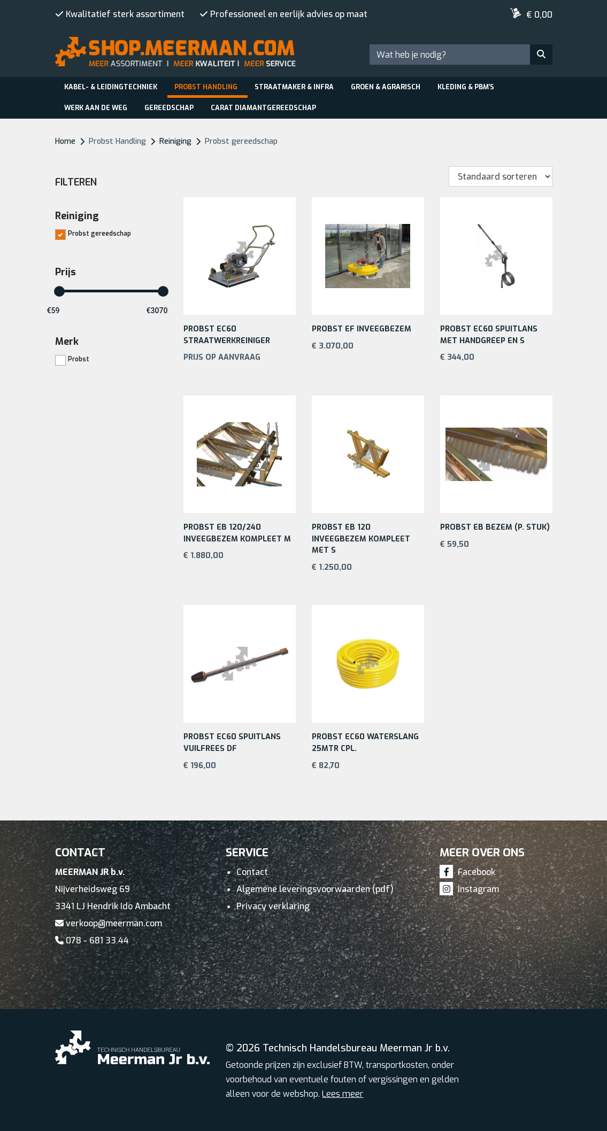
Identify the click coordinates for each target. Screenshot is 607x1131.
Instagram (469, 889)
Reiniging (175, 141)
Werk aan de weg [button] (95, 107)
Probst (78, 358)
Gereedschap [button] (169, 107)
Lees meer (342, 1093)
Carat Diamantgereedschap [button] (263, 107)
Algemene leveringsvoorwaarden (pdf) (315, 889)
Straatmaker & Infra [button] (294, 86)
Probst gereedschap (99, 233)
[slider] (59, 291)
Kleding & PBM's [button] (465, 86)
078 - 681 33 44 (92, 940)
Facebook (467, 872)
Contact (252, 872)
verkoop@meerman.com (108, 923)
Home (65, 141)
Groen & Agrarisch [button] (385, 86)
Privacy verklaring (273, 906)
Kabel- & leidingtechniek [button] (110, 86)
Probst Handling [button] (205, 86)
